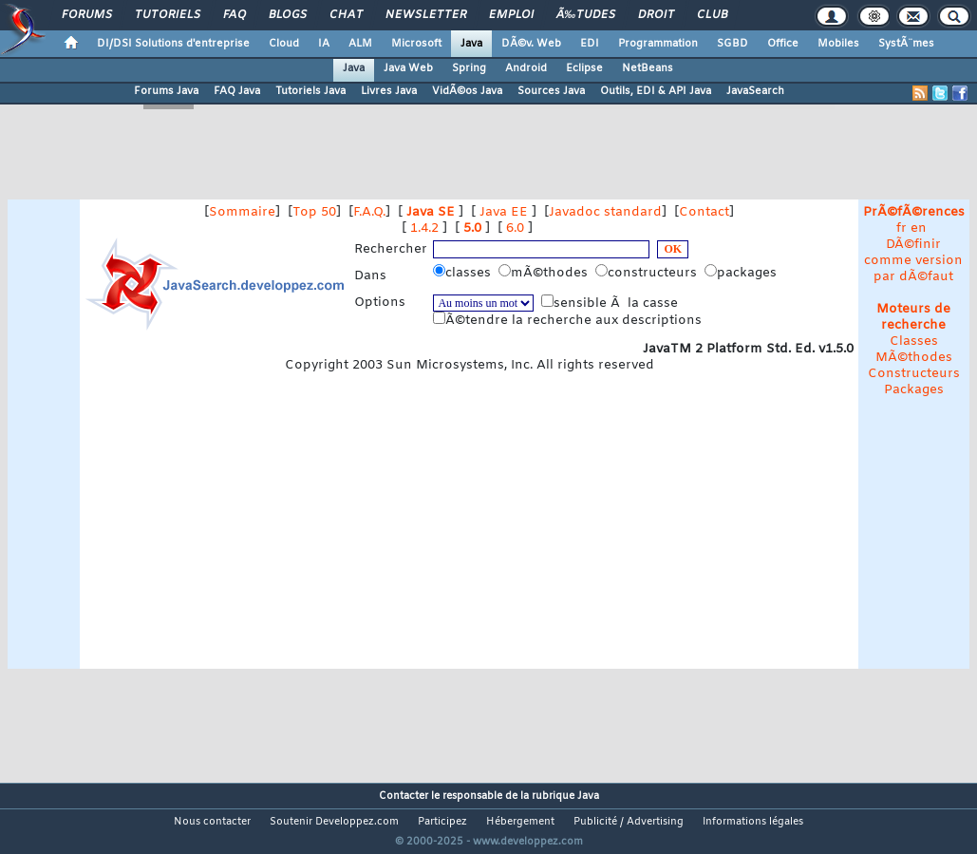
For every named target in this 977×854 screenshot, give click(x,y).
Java (471, 43)
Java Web (408, 68)
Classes (914, 341)
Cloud (284, 43)
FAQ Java (237, 91)
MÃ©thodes (913, 358)
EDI (589, 43)
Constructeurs (914, 374)
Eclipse (584, 68)
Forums (87, 15)
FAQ (234, 15)
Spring (469, 68)
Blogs (288, 15)
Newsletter (426, 15)
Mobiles (838, 43)
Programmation (658, 43)
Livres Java (389, 91)
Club (712, 15)
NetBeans (647, 68)
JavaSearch (755, 91)
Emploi (511, 15)
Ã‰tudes (585, 15)
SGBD (732, 43)
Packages (914, 390)
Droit (656, 15)
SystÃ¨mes (906, 43)
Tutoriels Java (310, 91)
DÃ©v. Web (531, 43)
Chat (346, 15)
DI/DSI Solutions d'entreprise (173, 43)
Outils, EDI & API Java (655, 91)
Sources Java (551, 91)
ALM (360, 43)
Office (783, 43)
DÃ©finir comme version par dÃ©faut (913, 261)
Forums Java (166, 91)
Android (526, 68)
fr (901, 228)
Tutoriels (167, 15)
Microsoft (416, 43)
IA (323, 43)
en (919, 228)
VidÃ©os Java (467, 91)
